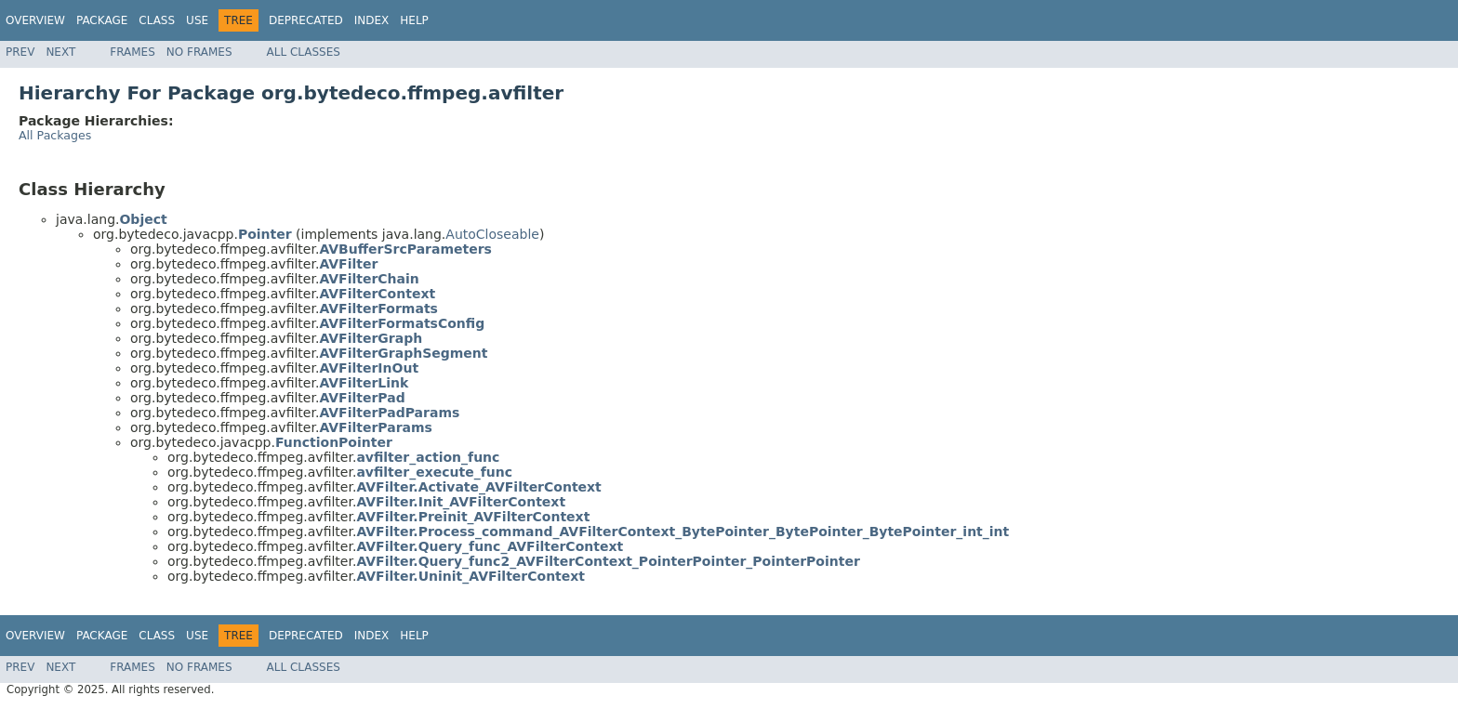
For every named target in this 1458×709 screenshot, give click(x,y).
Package (101, 20)
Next (60, 52)
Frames (132, 52)
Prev (20, 52)
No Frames (199, 52)
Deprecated (306, 20)
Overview (35, 20)
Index (372, 20)
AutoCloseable (492, 234)
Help (414, 20)
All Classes (303, 52)
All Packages (55, 135)
